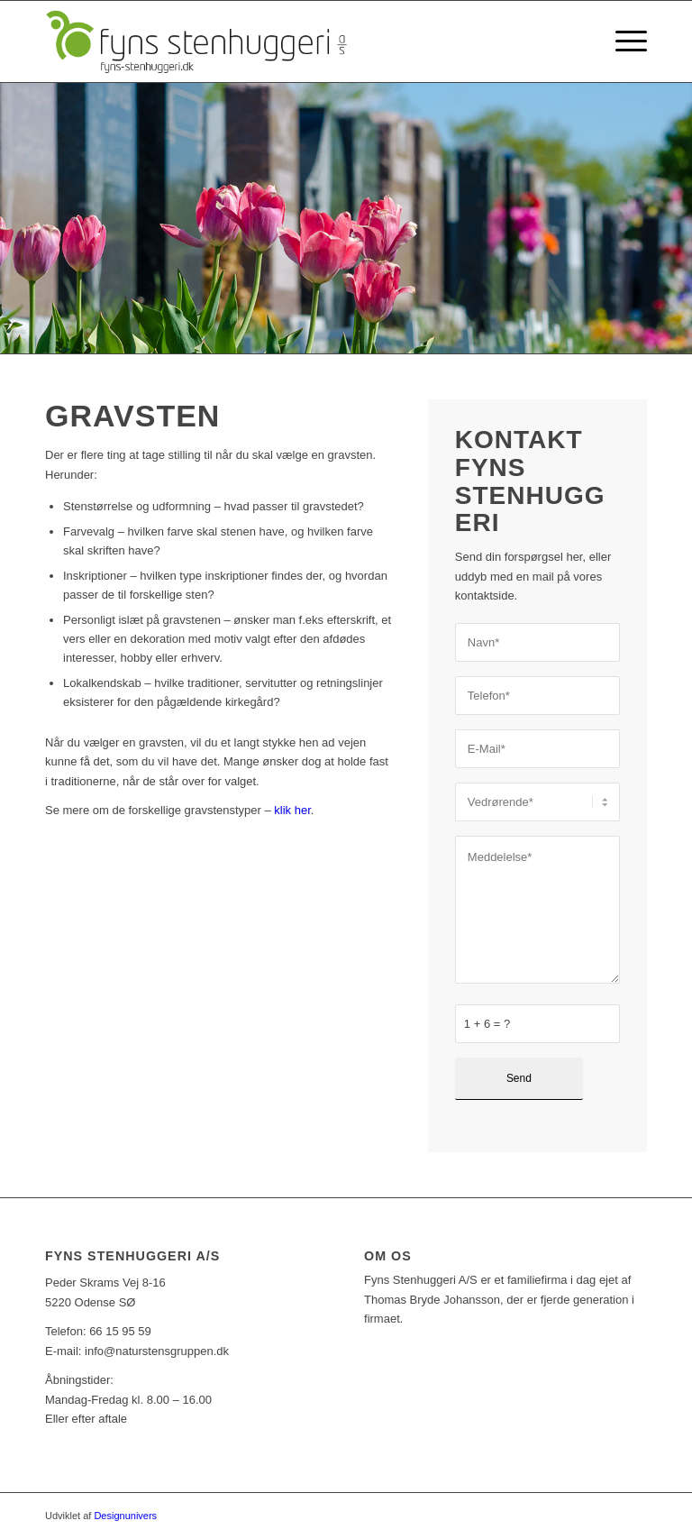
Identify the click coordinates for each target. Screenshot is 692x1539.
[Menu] (622, 41)
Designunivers (125, 1515)
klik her (292, 810)
